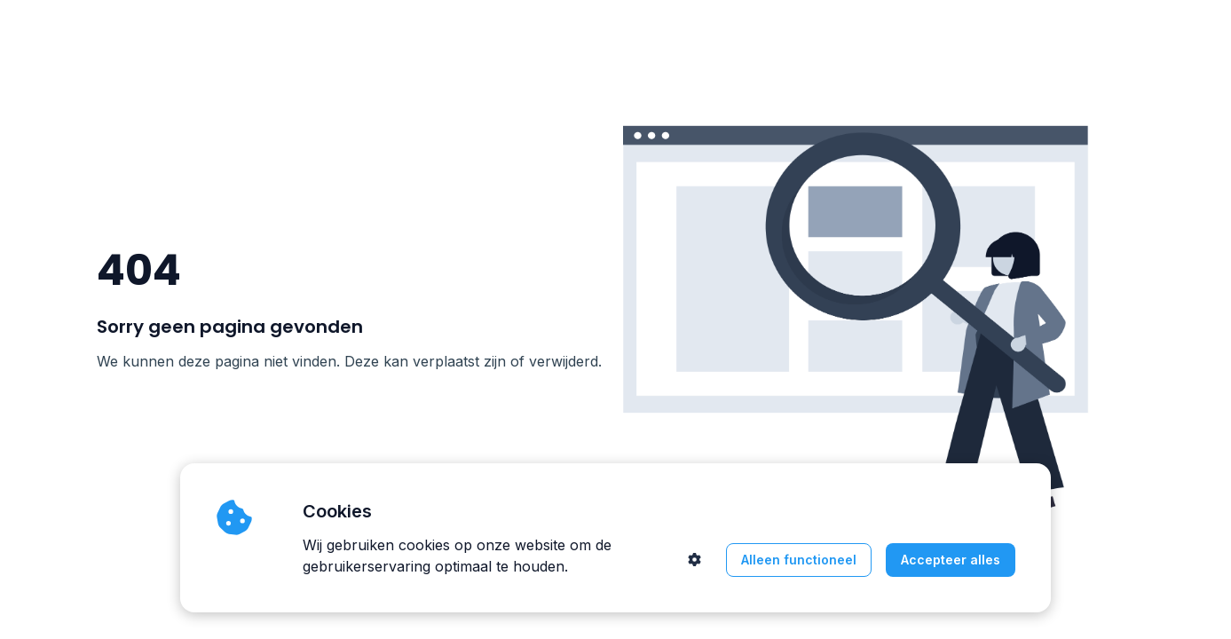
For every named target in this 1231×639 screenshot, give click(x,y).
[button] (694, 559)
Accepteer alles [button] (950, 559)
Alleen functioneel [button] (798, 559)
